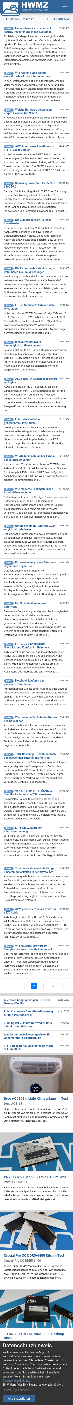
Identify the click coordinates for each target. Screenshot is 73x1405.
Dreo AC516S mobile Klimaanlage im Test (36, 1098)
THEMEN (11, 19)
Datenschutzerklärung (16, 1380)
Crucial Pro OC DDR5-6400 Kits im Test (34, 1255)
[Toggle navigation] (64, 6)
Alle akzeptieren (19, 1398)
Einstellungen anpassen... (18, 1390)
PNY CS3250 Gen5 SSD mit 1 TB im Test (35, 1177)
